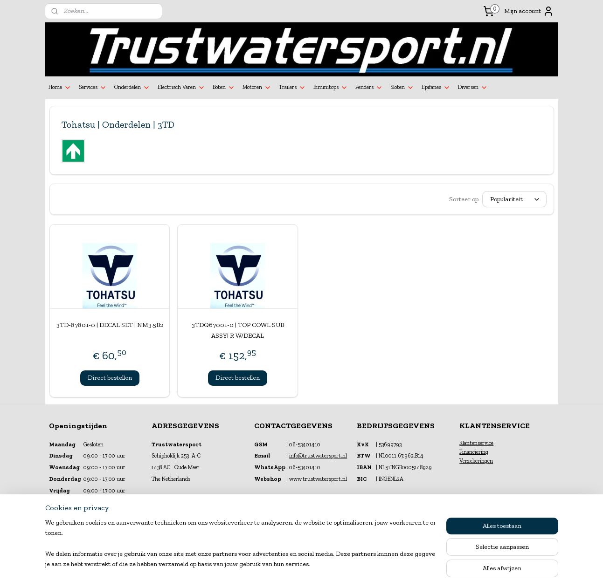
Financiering (473, 452)
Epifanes (436, 87)
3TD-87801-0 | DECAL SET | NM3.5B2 (109, 325)
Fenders (369, 87)
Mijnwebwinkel (393, 564)
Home (60, 87)
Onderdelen (132, 87)
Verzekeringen (476, 461)
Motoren (257, 87)
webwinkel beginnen (322, 564)
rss (293, 564)
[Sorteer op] (514, 199)
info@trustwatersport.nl (318, 455)
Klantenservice (476, 443)
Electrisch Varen (181, 87)
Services (93, 87)
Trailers (292, 87)
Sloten (402, 87)
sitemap (277, 564)
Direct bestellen (109, 378)
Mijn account (529, 11)
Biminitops (330, 87)
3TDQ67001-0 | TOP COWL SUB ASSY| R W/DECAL (237, 330)
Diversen (473, 87)
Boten (224, 87)
